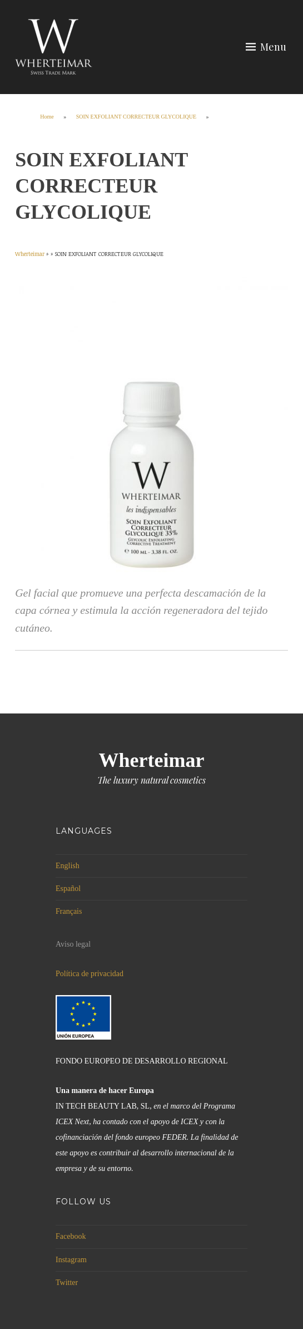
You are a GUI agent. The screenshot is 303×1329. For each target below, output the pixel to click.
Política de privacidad (89, 973)
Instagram (71, 1260)
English (68, 866)
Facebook (71, 1236)
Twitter (67, 1282)
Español (68, 888)
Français (69, 911)
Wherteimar (152, 760)
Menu (273, 46)
